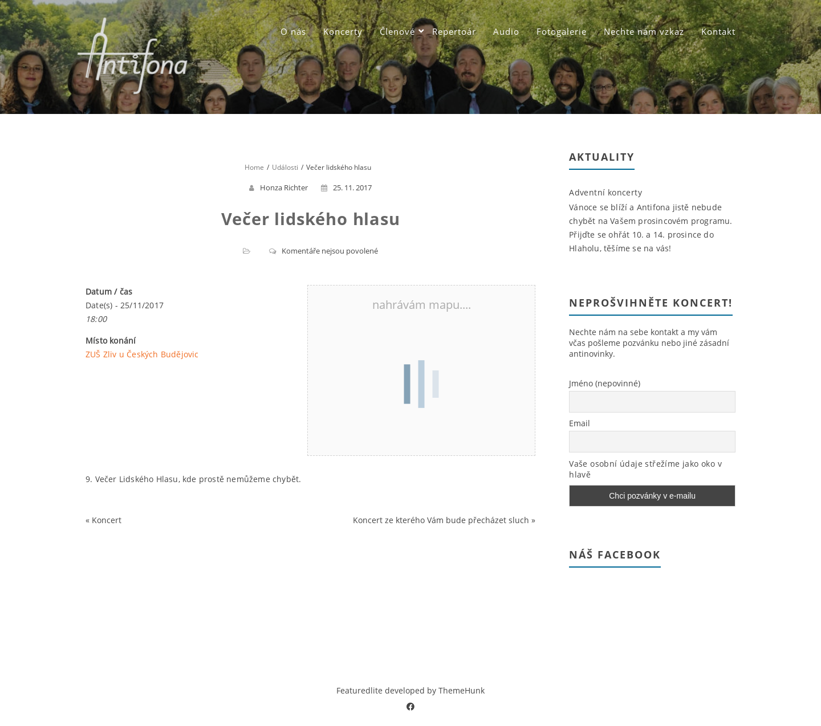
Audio (506, 31)
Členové (397, 31)
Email (579, 423)
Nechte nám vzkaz (644, 31)
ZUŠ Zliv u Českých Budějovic (142, 354)
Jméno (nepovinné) (604, 383)
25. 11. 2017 (346, 187)
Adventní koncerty (605, 192)
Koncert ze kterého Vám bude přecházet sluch (441, 520)
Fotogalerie (562, 31)
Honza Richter (284, 187)
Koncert (106, 520)
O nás (293, 31)
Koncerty (343, 31)
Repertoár (454, 31)
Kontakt (718, 31)
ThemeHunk (461, 690)
